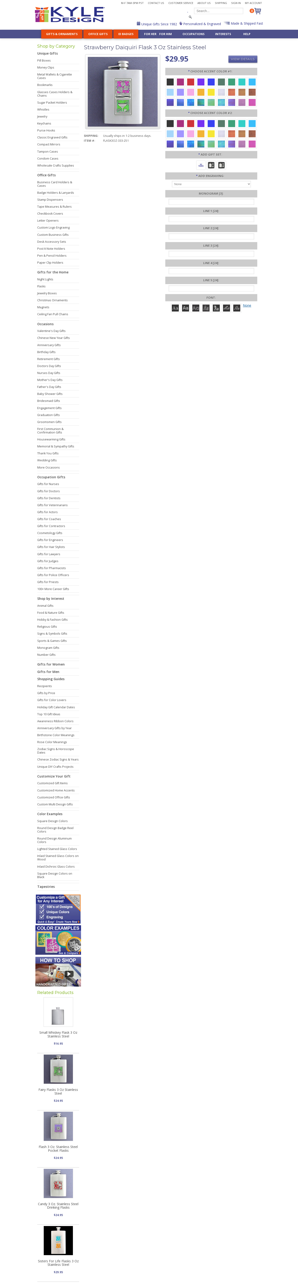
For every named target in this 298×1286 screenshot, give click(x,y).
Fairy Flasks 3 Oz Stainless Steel (58, 1091)
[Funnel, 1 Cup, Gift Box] (211, 165)
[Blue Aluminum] (211, 82)
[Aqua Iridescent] (221, 102)
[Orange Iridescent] (231, 92)
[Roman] (175, 308)
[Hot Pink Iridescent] (252, 102)
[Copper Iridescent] (252, 92)
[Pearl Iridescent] (221, 92)
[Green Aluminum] (231, 82)
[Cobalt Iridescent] (180, 102)
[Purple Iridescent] (231, 102)
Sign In (236, 3)
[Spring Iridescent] (211, 102)
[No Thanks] (201, 165)
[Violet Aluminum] (201, 82)
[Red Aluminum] (190, 82)
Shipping (221, 3)
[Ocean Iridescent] (190, 102)
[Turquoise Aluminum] (252, 82)
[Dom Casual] (206, 308)
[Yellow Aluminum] (211, 92)
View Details (243, 59)
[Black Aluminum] (170, 82)
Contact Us (156, 3)
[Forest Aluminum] (221, 82)
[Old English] (216, 308)
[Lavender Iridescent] (242, 102)
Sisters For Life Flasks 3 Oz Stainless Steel (58, 1263)
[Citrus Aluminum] (201, 92)
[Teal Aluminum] (242, 82)
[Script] (226, 308)
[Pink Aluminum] (190, 92)
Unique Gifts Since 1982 (158, 24)
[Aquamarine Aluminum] (170, 92)
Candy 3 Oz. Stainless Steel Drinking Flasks (58, 1206)
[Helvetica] (185, 308)
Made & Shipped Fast (246, 23)
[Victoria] (236, 308)
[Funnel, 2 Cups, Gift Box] (221, 165)
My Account (253, 3)
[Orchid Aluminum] (180, 92)
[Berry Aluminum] (180, 82)
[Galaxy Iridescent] (170, 102)
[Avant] (195, 308)
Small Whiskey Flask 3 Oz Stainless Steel (58, 1034)
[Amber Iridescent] (242, 92)
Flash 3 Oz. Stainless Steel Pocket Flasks (58, 1148)
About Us (204, 3)
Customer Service (180, 3)
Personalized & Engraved (201, 24)
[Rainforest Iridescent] (201, 102)
